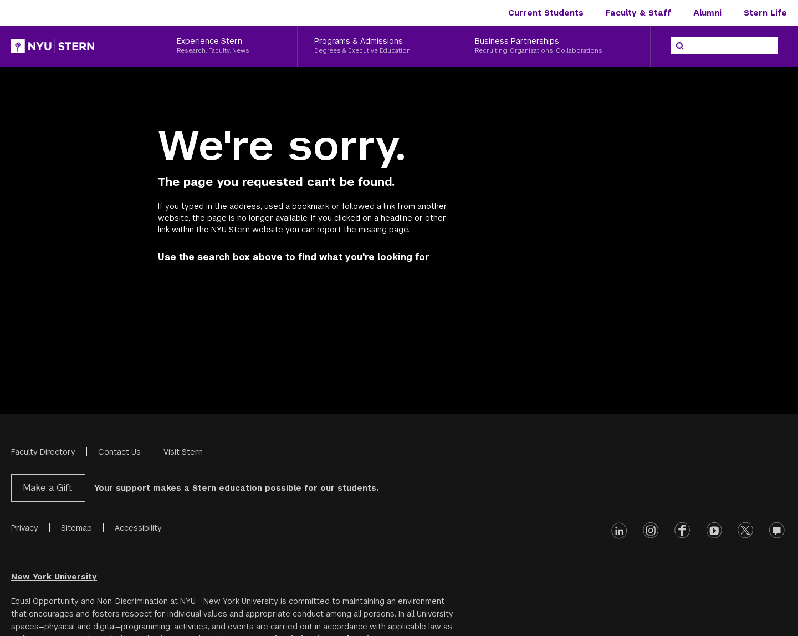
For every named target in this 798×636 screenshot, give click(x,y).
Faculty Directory (43, 452)
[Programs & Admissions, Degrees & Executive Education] (378, 46)
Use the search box (204, 257)
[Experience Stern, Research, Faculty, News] (228, 46)
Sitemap (76, 528)
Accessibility (138, 528)
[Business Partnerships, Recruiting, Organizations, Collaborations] (554, 46)
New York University (54, 577)
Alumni (707, 13)
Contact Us (119, 452)
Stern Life (765, 13)
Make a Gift (47, 487)
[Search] (680, 46)
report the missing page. (363, 230)
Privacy (24, 528)
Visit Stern (183, 452)
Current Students (546, 13)
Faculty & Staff (638, 13)
